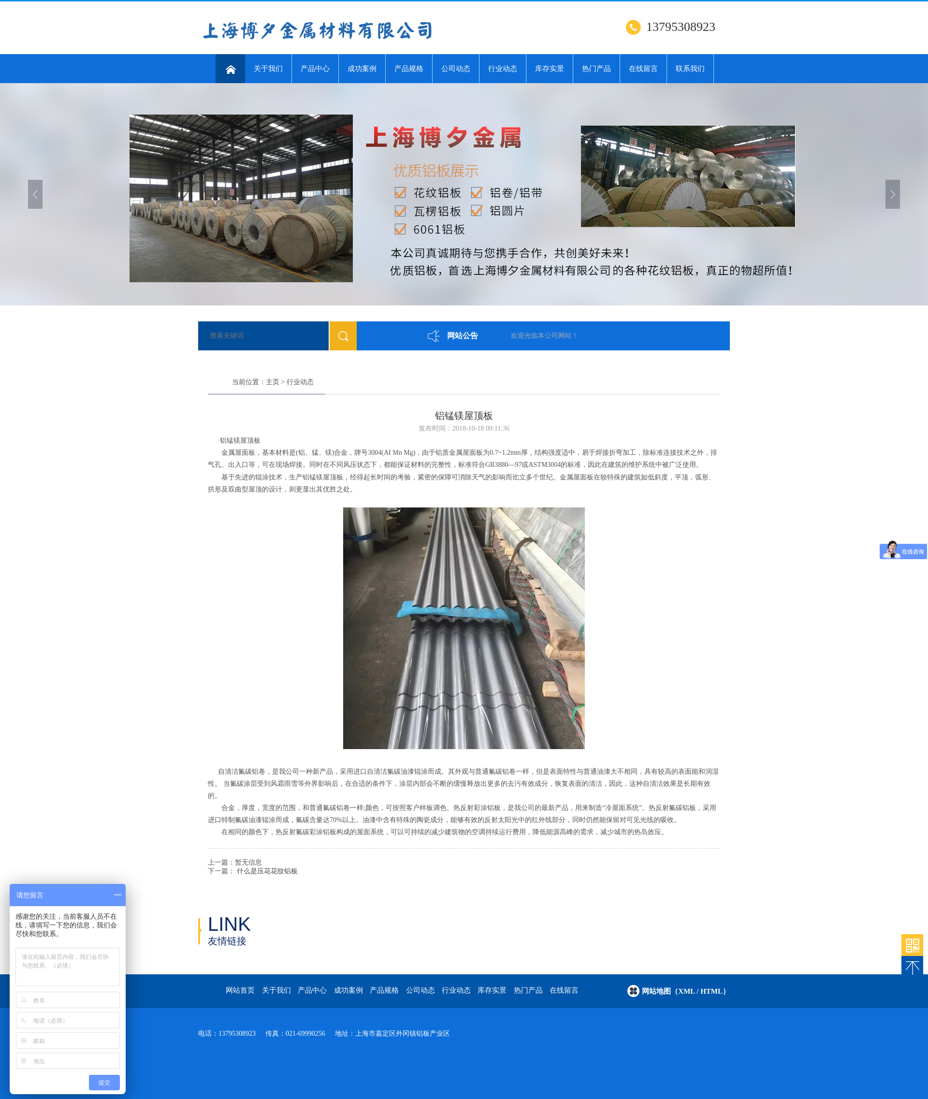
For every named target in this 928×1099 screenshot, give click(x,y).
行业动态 (502, 68)
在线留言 (643, 68)
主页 (272, 382)
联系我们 (690, 68)
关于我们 (268, 68)
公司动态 (455, 68)
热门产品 (596, 68)
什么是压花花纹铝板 (267, 871)
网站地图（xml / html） (686, 991)
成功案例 (362, 68)
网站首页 (240, 990)
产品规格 (408, 68)
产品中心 (315, 68)
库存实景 (549, 68)
